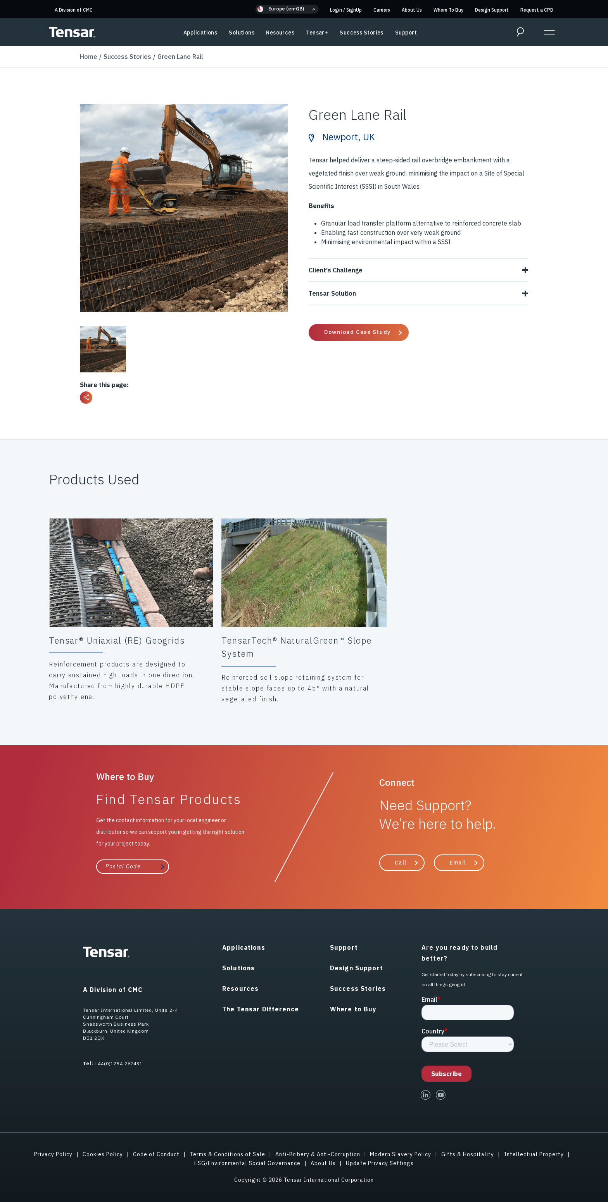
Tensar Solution (418, 293)
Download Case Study (357, 332)
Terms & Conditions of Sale (227, 1154)
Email (457, 862)
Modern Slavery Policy (400, 1154)
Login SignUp (346, 10)
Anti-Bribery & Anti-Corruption (317, 1154)
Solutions (241, 32)
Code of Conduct (156, 1154)
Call (401, 862)
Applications (200, 32)
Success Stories (361, 32)
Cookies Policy (103, 1154)
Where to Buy (353, 1009)
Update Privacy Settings (380, 1163)
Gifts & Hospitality (467, 1154)
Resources (280, 32)
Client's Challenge (418, 270)
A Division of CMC (74, 10)
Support (406, 32)
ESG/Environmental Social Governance (247, 1163)
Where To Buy (448, 10)
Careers (381, 10)
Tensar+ (317, 32)
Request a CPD (536, 10)
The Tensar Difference (260, 1009)
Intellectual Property (534, 1154)
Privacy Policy (53, 1154)
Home (88, 56)
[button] (287, 9)
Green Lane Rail (180, 56)
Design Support (492, 10)
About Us (412, 10)
